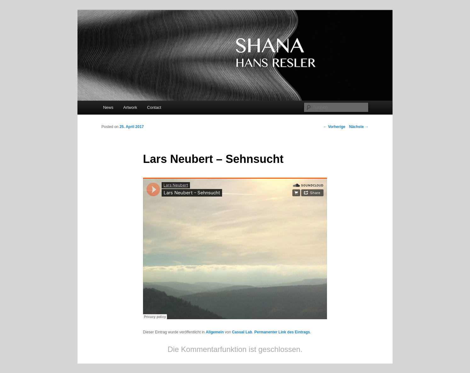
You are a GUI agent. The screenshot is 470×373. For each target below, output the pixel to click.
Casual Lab (242, 332)
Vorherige (334, 127)
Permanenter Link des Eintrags (282, 332)
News (108, 107)
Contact (154, 107)
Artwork (130, 107)
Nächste (359, 127)
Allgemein (215, 332)
